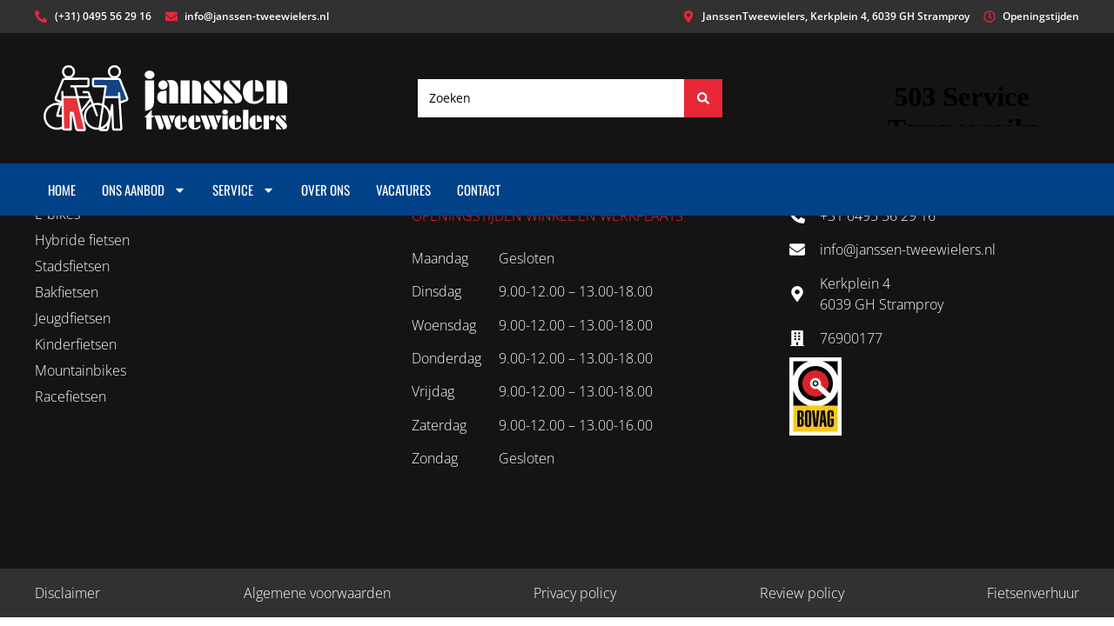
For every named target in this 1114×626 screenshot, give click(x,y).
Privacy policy (575, 593)
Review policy (802, 593)
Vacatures (403, 189)
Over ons (325, 189)
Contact (478, 189)
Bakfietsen (66, 292)
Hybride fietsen (82, 240)
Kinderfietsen (76, 344)
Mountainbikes (80, 370)
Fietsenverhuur (1033, 593)
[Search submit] (703, 98)
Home (62, 189)
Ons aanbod (144, 190)
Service (243, 190)
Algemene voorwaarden (317, 593)
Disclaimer (67, 593)
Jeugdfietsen (73, 318)
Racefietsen (70, 396)
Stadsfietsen (72, 266)
